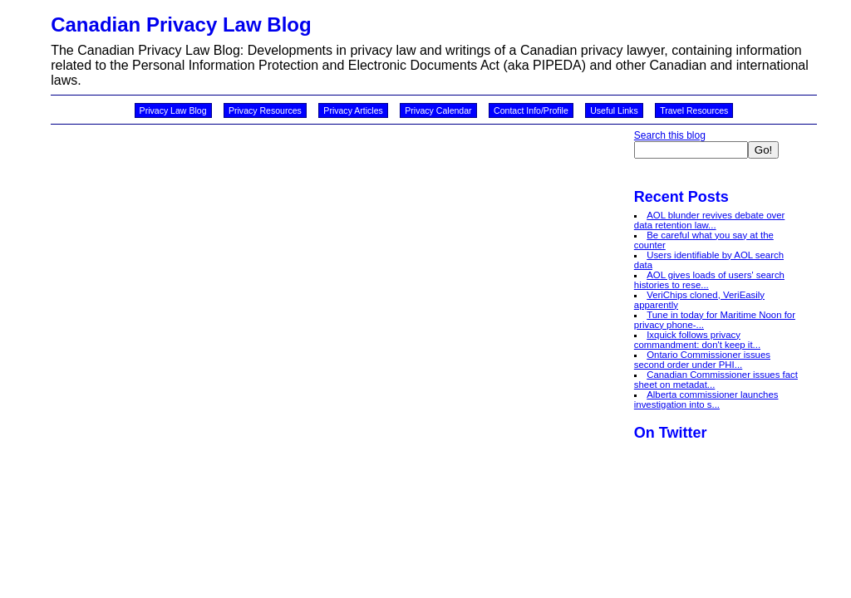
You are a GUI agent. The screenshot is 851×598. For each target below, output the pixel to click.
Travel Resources (694, 110)
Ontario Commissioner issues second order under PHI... (702, 360)
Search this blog (670, 135)
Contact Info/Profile (531, 110)
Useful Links (613, 110)
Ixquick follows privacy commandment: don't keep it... (697, 340)
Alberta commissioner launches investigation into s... (706, 399)
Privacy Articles (353, 110)
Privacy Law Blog (173, 110)
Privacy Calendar (438, 110)
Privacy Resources (265, 110)
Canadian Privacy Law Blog (181, 24)
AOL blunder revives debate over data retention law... (709, 220)
